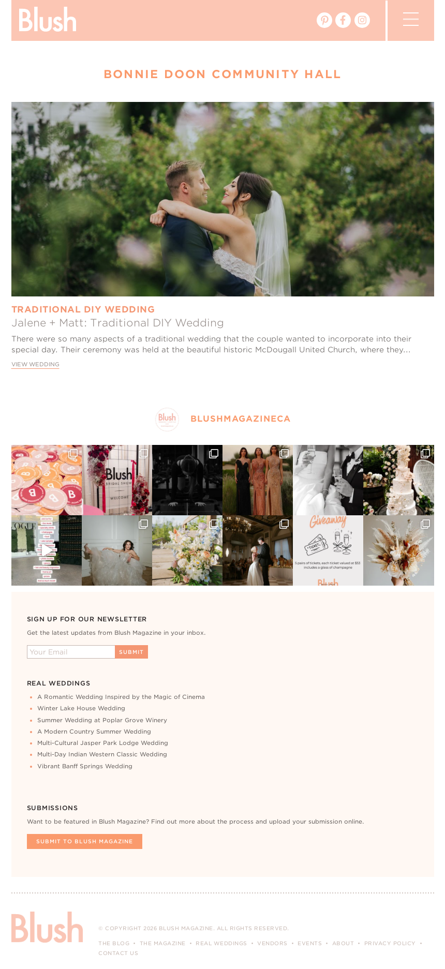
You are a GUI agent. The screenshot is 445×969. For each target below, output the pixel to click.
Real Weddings (221, 943)
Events (310, 943)
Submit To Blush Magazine (84, 841)
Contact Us (118, 953)
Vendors (272, 943)
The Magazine (163, 943)
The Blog (113, 943)
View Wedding (35, 364)
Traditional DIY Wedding (83, 309)
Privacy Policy (390, 943)
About (343, 943)
